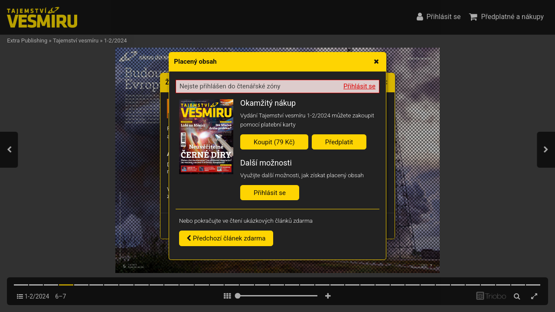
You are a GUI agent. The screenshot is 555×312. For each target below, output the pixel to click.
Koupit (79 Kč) (274, 142)
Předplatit (339, 142)
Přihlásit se (359, 86)
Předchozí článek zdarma (226, 238)
